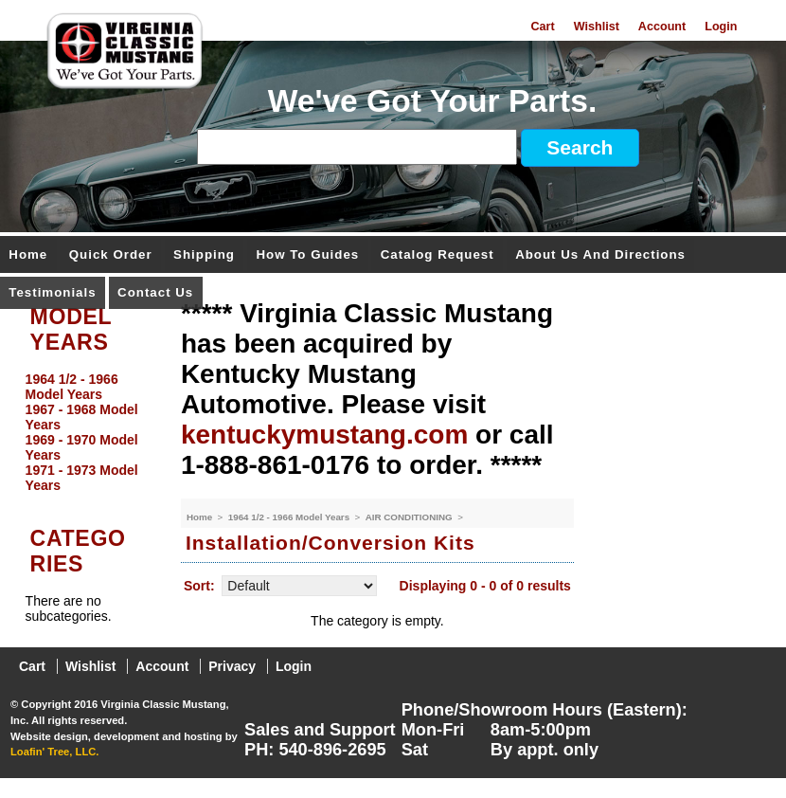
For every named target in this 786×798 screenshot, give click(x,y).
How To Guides (307, 255)
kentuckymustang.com (324, 434)
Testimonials (52, 293)
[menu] (86, 432)
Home (28, 255)
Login (721, 26)
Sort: (199, 585)
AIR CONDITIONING (411, 517)
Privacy (232, 666)
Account (662, 26)
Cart (542, 26)
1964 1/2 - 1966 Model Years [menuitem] (72, 387)
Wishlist (596, 26)
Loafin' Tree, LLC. (54, 751)
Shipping (204, 255)
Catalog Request (437, 255)
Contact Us (155, 293)
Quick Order (110, 255)
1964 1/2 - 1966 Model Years (290, 517)
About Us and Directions (600, 255)
